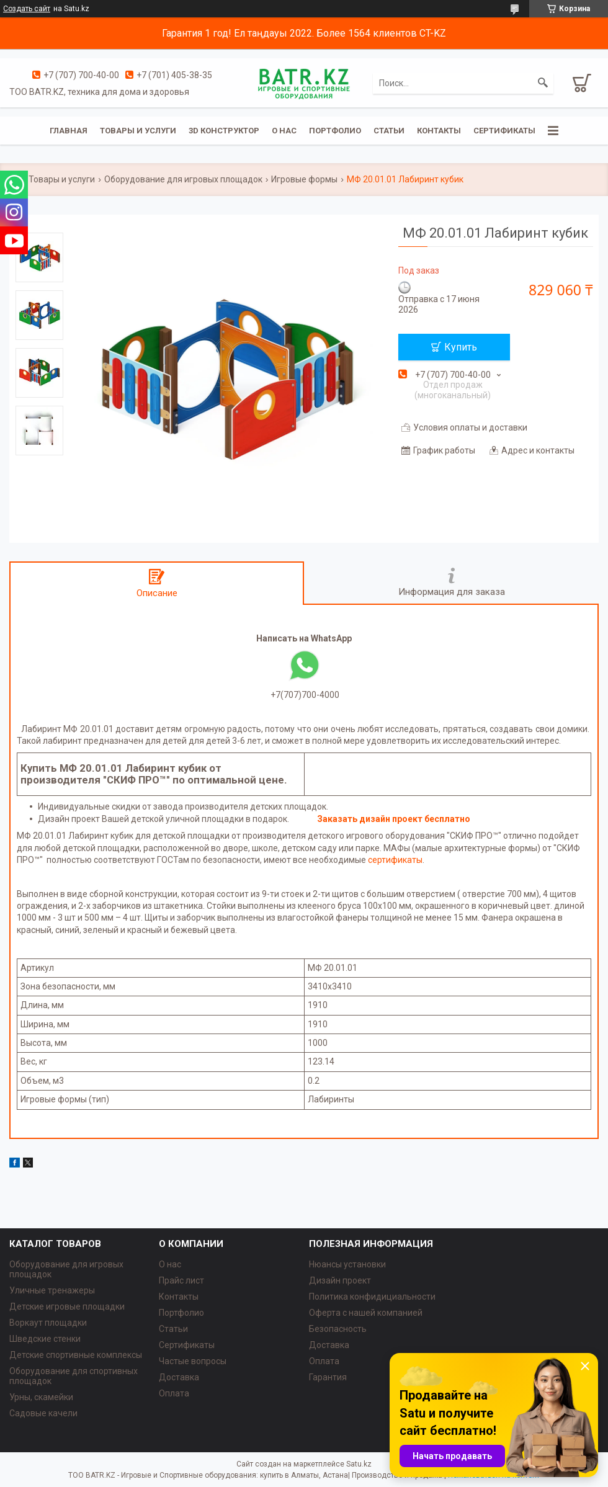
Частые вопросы (192, 1361)
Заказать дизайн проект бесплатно (393, 819)
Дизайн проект (340, 1280)
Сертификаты (504, 130)
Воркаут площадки (48, 1323)
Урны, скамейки (41, 1397)
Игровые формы (304, 179)
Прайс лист (181, 1280)
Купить (460, 347)
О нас (284, 130)
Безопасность (338, 1329)
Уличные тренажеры (52, 1290)
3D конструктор (224, 130)
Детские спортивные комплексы (75, 1355)
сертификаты (395, 860)
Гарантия (328, 1377)
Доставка (179, 1377)
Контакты (439, 130)
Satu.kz (359, 1464)
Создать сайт (26, 8)
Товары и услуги (138, 130)
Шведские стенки (45, 1339)
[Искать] (543, 83)
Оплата (174, 1393)
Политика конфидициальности (372, 1297)
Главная (68, 130)
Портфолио (335, 130)
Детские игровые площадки (67, 1306)
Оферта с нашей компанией (365, 1313)
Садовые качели (43, 1413)
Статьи (389, 130)
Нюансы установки (347, 1264)
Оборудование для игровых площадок (183, 179)
